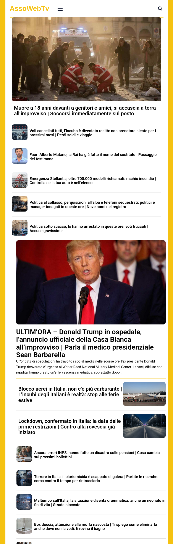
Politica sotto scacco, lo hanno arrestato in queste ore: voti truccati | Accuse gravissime (89, 228)
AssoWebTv (29, 8)
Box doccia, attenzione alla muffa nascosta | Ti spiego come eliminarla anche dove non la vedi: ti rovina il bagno (95, 526)
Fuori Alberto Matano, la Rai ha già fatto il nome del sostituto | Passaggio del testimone (93, 156)
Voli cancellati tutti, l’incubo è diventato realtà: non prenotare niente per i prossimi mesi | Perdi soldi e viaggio (93, 132)
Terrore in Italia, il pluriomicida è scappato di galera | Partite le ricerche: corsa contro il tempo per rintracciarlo (96, 478)
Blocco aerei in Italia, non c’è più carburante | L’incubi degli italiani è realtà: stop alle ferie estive (70, 394)
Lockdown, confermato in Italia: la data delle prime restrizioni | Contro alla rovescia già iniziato (69, 427)
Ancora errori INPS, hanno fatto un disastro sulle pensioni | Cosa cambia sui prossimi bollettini (97, 454)
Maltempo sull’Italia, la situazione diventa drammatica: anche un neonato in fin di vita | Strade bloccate (100, 502)
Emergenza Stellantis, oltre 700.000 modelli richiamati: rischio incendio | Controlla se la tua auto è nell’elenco (93, 180)
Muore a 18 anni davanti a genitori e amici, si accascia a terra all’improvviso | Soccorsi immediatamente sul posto (85, 111)
